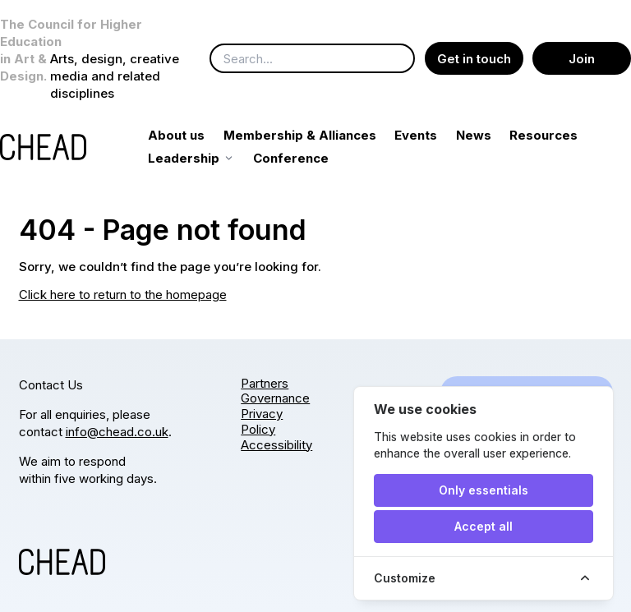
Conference (396, 158)
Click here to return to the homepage (123, 294)
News (491, 135)
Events (434, 135)
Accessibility (276, 445)
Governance (275, 398)
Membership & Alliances (318, 135)
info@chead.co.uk (117, 431)
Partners (264, 383)
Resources (201, 158)
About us (195, 135)
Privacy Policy (262, 421)
